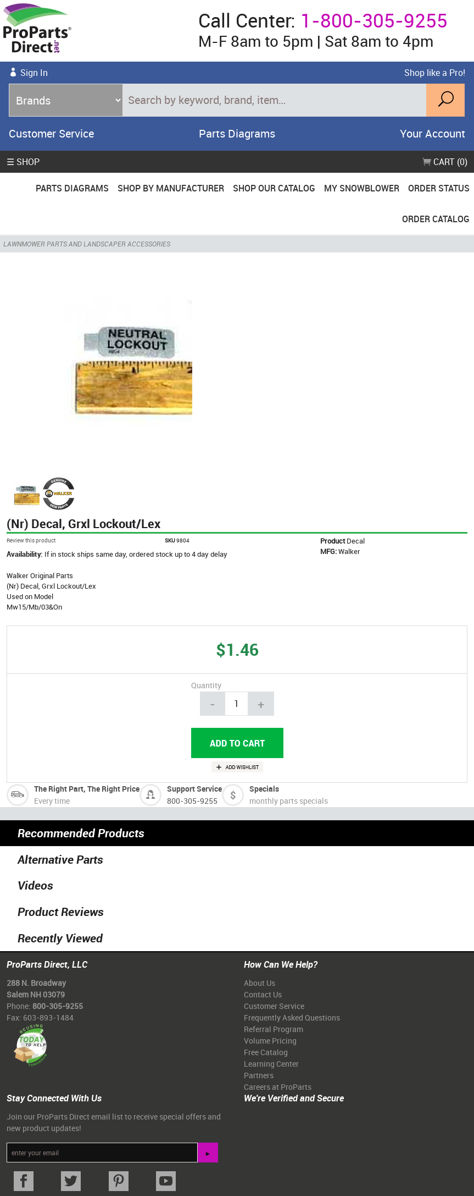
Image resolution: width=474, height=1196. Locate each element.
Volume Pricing (270, 1040)
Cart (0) (444, 162)
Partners (259, 1075)
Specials (264, 788)
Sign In (34, 73)
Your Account (432, 133)
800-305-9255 (192, 800)
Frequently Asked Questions (292, 1017)
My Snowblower (361, 188)
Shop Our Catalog (274, 188)
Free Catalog (266, 1052)
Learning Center (271, 1063)
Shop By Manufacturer (171, 188)
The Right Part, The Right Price (87, 788)
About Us (259, 983)
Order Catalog (436, 219)
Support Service (194, 788)
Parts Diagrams (237, 133)
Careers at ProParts (277, 1087)
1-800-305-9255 (374, 20)
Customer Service (51, 133)
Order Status (439, 188)
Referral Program (273, 1029)
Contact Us (263, 994)
